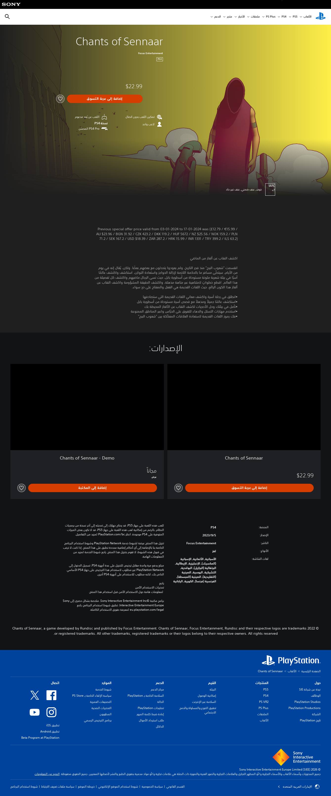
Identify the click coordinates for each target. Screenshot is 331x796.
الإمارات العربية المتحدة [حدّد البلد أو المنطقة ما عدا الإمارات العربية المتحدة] (299, 786)
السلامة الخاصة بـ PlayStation (146, 695)
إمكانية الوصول (207, 695)
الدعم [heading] (160, 683)
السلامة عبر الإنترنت (204, 702)
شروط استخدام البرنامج (24, 786)
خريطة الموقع (86, 786)
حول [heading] (318, 683)
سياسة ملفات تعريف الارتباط (57, 786)
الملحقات (262, 714)
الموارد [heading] (106, 683)
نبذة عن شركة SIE (310, 689)
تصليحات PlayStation (151, 708)
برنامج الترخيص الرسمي (97, 720)
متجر (229, 17)
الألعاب (307, 17)
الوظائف (316, 695)
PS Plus (270, 17)
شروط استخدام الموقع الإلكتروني (118, 786)
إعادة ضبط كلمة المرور (150, 714)
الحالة (160, 702)
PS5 (265, 689)
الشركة (316, 714)
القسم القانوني (175, 786)
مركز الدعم (157, 689)
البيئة (213, 689)
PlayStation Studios (307, 702)
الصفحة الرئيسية (311, 671)
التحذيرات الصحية (101, 708)
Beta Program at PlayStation (40, 737)
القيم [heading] (212, 683)
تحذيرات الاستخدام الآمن (149, 587)
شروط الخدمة (103, 689)
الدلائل (160, 726)
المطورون (105, 714)
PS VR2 (263, 702)
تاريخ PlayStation (310, 720)
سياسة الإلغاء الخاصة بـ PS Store (91, 695)
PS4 (284, 17)
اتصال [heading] (55, 683)
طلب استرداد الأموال (151, 720)
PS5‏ (295, 17)
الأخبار (241, 17)
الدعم (217, 17)
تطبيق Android (49, 731)
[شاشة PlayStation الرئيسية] (320, 16)
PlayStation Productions (304, 708)
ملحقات (255, 17)
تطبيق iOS (52, 725)
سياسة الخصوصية (152, 786)
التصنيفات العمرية (100, 702)
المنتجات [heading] (261, 683)
